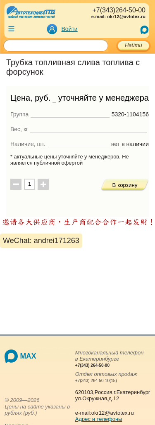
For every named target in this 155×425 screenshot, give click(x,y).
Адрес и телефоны (98, 419)
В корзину (125, 185)
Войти (70, 29)
